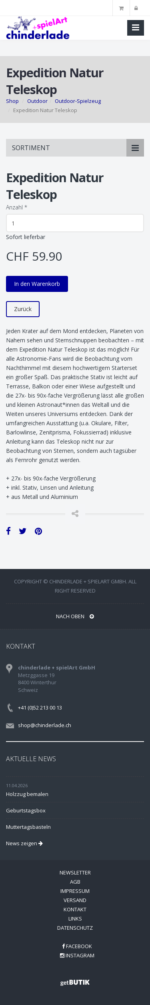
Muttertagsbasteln (28, 826)
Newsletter (75, 872)
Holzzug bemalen (27, 794)
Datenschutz (75, 927)
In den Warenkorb (37, 283)
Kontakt (75, 909)
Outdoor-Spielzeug (78, 101)
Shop (12, 101)
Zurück (23, 309)
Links (75, 918)
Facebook (77, 946)
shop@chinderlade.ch (44, 725)
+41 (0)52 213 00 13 (40, 707)
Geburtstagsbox (26, 810)
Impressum (75, 890)
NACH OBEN (75, 616)
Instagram (77, 955)
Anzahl (16, 207)
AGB (75, 881)
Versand (75, 900)
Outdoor (37, 101)
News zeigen (24, 843)
